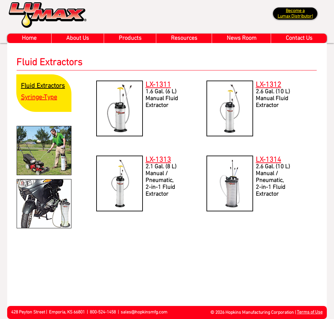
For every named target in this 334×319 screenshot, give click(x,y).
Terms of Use (310, 312)
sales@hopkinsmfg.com (144, 312)
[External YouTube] (176, 264)
